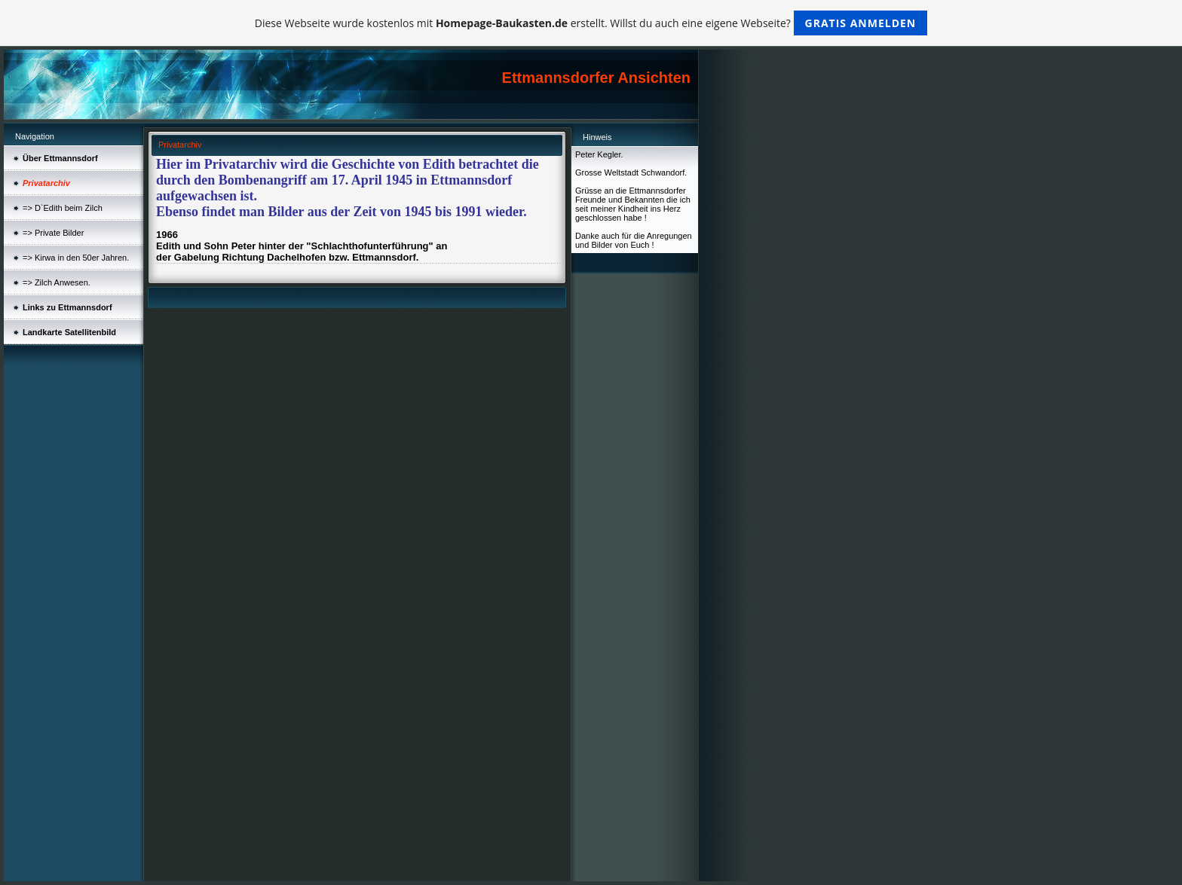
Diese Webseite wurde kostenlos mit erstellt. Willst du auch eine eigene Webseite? (591, 23)
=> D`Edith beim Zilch (63, 207)
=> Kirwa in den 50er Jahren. (76, 257)
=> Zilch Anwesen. (56, 282)
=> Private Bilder (53, 232)
